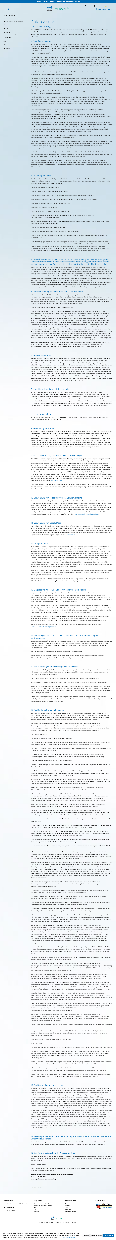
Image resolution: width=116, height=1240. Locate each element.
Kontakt (6, 28)
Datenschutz (7, 37)
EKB (5, 45)
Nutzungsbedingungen (70, 1211)
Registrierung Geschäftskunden (13, 21)
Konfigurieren (108, 1235)
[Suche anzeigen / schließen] (9, 9)
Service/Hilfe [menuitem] (98, 6)
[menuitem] (12, 6)
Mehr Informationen (69, 1237)
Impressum (7, 48)
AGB (5, 41)
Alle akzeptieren (96, 1235)
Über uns (6, 25)
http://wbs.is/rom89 (56, 480)
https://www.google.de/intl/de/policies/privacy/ (45, 627)
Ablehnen (86, 1235)
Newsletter (67, 1205)
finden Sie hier (70, 535)
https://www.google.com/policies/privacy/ (86, 514)
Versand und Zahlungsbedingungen (10, 33)
